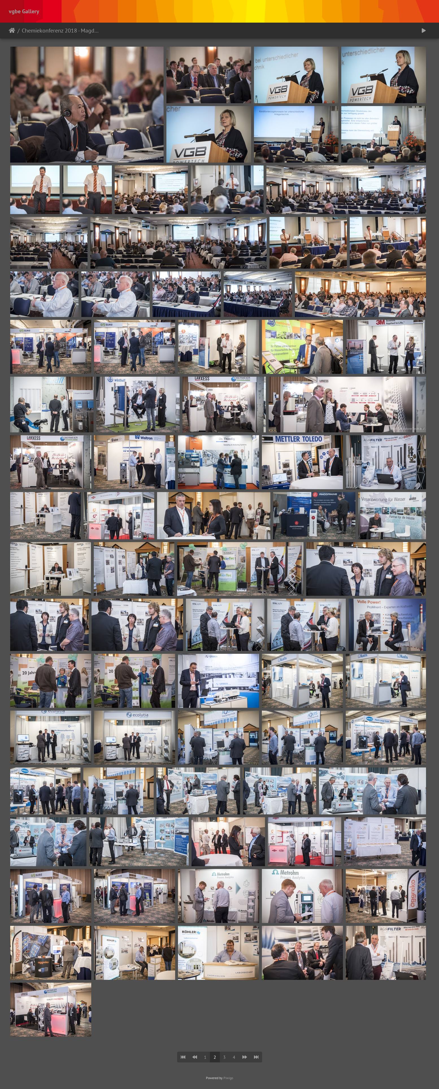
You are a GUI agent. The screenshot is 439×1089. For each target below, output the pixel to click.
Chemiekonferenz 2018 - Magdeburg (61, 30)
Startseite (12, 30)
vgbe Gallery (24, 11)
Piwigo (228, 1078)
